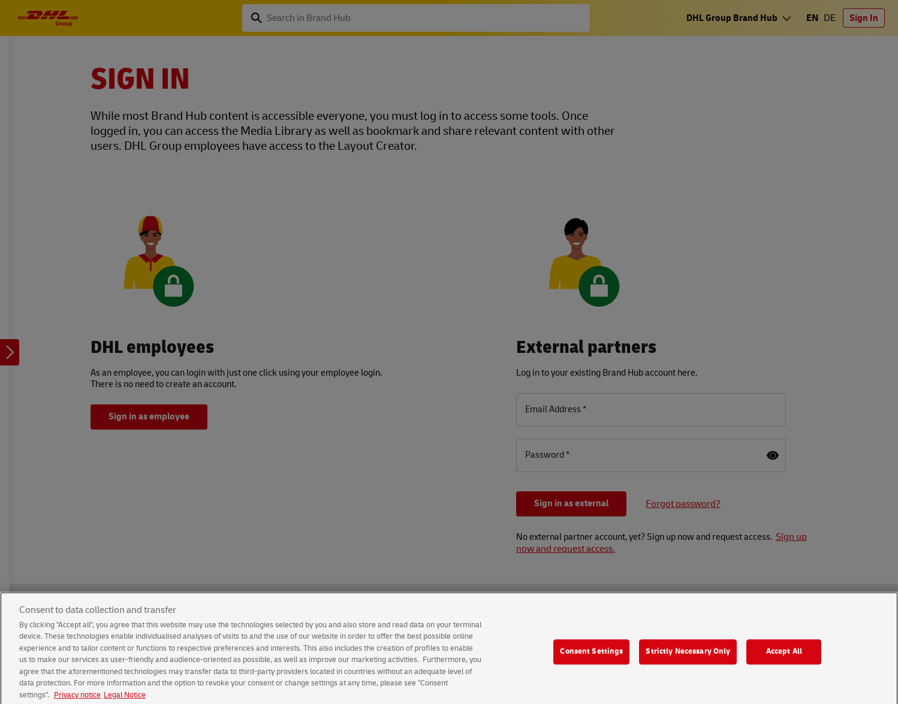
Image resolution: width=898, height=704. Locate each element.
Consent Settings (591, 657)
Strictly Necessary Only (688, 657)
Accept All (784, 657)
